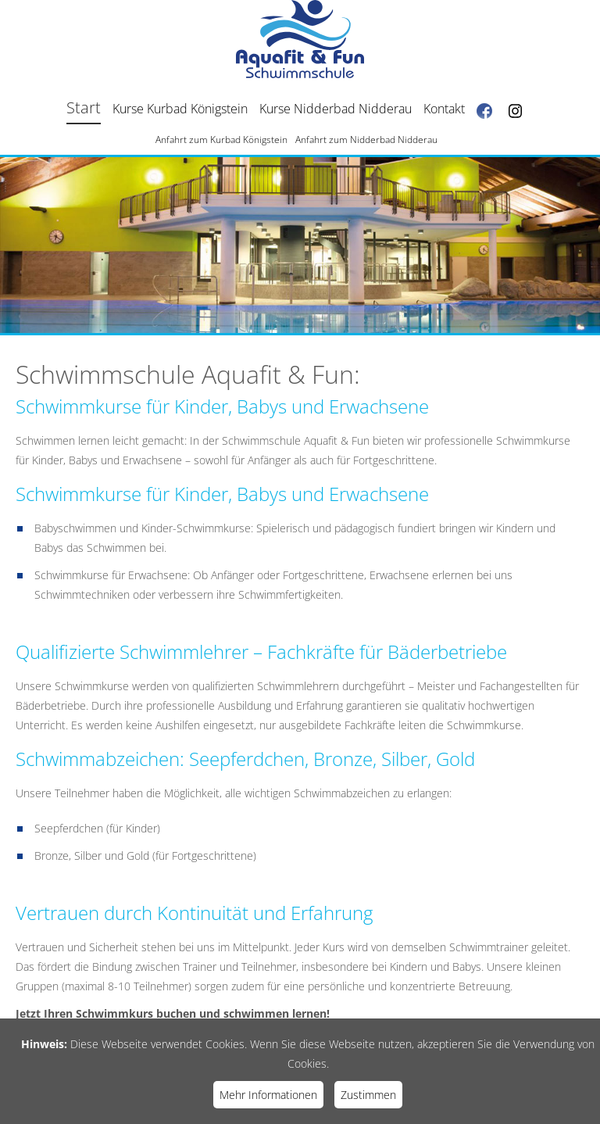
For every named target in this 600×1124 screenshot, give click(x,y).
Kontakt (444, 108)
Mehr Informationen (268, 1094)
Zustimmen (368, 1094)
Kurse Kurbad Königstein (180, 108)
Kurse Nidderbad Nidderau (335, 108)
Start (83, 107)
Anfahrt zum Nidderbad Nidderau (366, 139)
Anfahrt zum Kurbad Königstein (221, 139)
